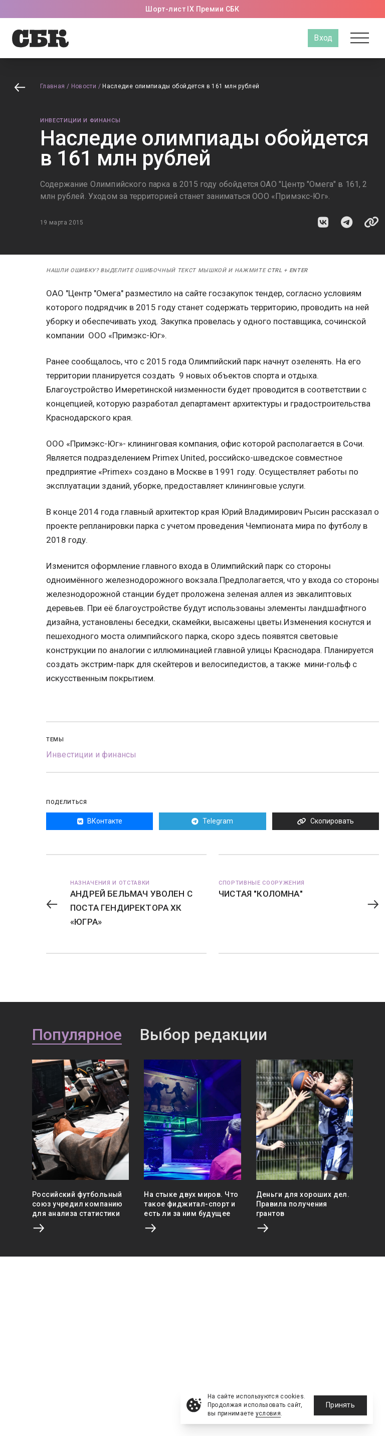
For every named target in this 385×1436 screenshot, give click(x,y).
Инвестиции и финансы (80, 120)
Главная (52, 86)
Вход (323, 38)
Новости (84, 86)
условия (268, 1413)
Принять (340, 1405)
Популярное (77, 1035)
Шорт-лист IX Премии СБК (192, 9)
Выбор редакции (203, 1035)
